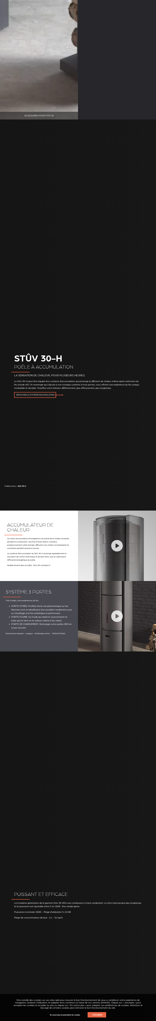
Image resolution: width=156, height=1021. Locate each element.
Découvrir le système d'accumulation (35, 349)
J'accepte (97, 1015)
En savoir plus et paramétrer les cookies (65, 1015)
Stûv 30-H (22, 399)
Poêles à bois (10, 399)
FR (151, 6)
